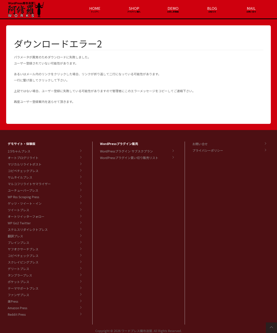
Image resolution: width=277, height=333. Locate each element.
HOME (94, 8)
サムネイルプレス (20, 177)
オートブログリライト (23, 157)
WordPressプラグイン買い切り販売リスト (129, 157)
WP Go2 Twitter (19, 223)
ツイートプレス (18, 210)
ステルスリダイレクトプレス (28, 229)
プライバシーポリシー (207, 150)
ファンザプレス (18, 294)
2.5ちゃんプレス (19, 151)
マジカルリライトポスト (25, 164)
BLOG (212, 8)
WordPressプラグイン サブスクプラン (126, 151)
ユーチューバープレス (23, 190)
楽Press (13, 301)
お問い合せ (200, 144)
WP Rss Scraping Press (23, 197)
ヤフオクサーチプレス (23, 249)
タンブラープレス (20, 275)
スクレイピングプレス (23, 262)
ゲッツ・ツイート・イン (25, 203)
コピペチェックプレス (23, 170)
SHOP (134, 8)
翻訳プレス (15, 236)
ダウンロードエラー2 (58, 43)
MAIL (251, 8)
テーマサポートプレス (23, 288)
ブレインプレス (18, 242)
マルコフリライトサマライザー (29, 183)
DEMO (173, 8)
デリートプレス (18, 268)
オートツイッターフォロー (26, 216)
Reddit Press (17, 314)
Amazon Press (17, 308)
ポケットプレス (18, 281)
